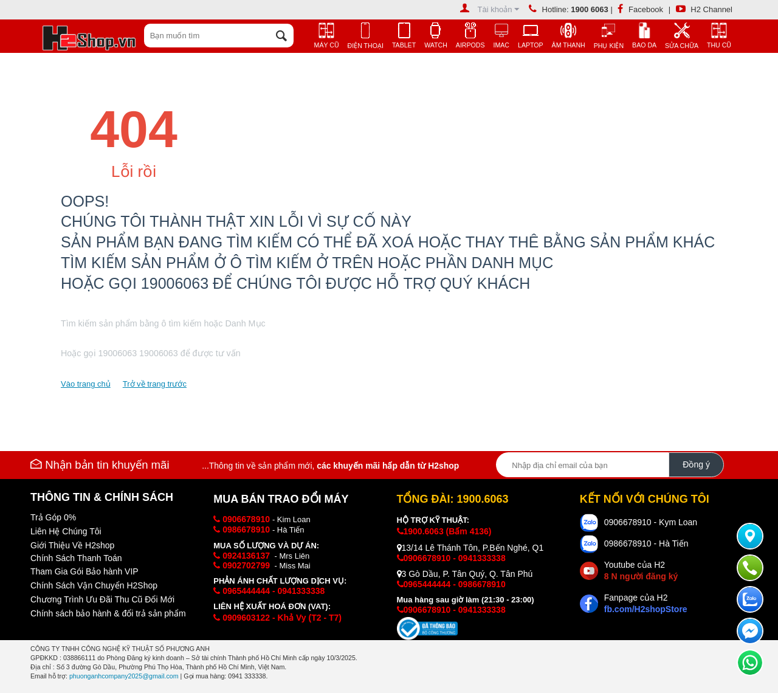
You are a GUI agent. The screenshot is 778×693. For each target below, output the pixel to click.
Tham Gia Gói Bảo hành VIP (84, 571)
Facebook (640, 9)
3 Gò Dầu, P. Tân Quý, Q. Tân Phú (465, 574)
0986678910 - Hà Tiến (646, 543)
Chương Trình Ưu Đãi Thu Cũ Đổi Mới (102, 599)
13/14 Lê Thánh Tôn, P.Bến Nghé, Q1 (470, 548)
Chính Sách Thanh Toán (76, 558)
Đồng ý (696, 464)
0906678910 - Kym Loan (650, 522)
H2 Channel (704, 9)
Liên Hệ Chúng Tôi (66, 531)
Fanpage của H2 (645, 603)
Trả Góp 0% (53, 517)
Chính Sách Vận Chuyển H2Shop (93, 585)
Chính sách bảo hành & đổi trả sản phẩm (108, 613)
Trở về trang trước (155, 383)
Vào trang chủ (86, 383)
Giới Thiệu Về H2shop (72, 545)
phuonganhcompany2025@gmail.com (124, 676)
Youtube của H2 (641, 570)
